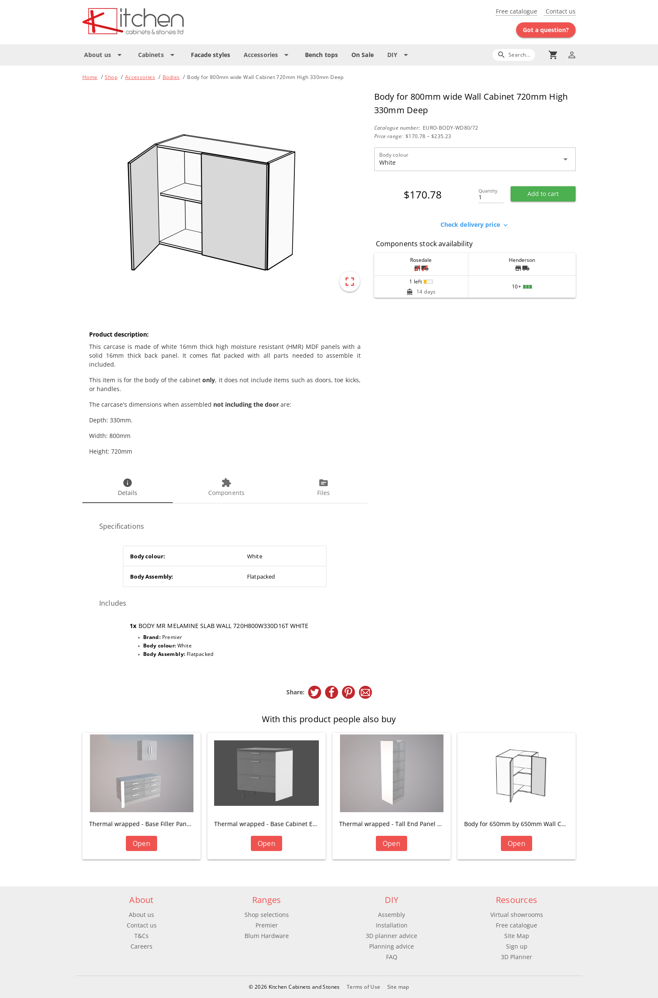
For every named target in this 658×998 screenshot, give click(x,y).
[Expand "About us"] (104, 54)
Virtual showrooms (516, 915)
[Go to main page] (163, 22)
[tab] (127, 488)
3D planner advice (391, 936)
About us (141, 915)
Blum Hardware (267, 936)
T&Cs (141, 936)
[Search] (513, 54)
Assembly (391, 915)
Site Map (516, 936)
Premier (267, 925)
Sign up (516, 946)
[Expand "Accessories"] (267, 54)
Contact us (560, 11)
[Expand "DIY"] (399, 54)
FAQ (391, 957)
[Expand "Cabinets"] (157, 54)
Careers (141, 946)
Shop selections (267, 915)
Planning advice (391, 946)
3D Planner (516, 957)
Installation (392, 925)
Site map (398, 986)
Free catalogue (516, 11)
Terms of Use (364, 986)
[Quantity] (491, 194)
